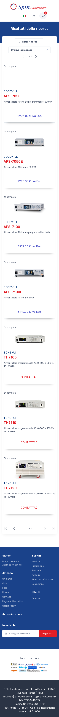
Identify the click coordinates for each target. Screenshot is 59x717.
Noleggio (36, 575)
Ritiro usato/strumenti (43, 579)
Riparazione (38, 566)
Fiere (4, 588)
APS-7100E (13, 292)
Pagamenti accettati (13, 601)
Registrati (37, 598)
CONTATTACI (29, 377)
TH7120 (10, 488)
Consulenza (38, 584)
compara (10, 66)
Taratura (36, 570)
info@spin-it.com (41, 696)
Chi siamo (7, 579)
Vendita (36, 561)
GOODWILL (11, 91)
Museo (5, 592)
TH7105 (10, 357)
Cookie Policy (9, 606)
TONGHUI (10, 352)
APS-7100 (12, 227)
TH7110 (10, 423)
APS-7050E (13, 161)
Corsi (4, 583)
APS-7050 (12, 96)
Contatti (6, 597)
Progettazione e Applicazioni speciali (12, 563)
